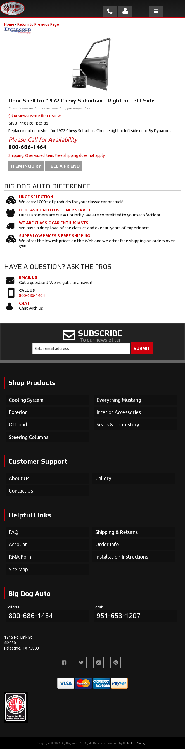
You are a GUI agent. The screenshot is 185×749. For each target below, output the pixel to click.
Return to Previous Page (38, 24)
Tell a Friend (64, 166)
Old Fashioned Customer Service (55, 210)
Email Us (28, 277)
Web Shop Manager (135, 743)
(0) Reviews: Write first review (34, 115)
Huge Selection (36, 197)
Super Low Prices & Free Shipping (54, 236)
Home (9, 24)
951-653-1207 (118, 615)
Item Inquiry (26, 166)
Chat (24, 303)
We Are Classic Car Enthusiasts (53, 223)
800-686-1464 (32, 295)
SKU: (14, 123)
